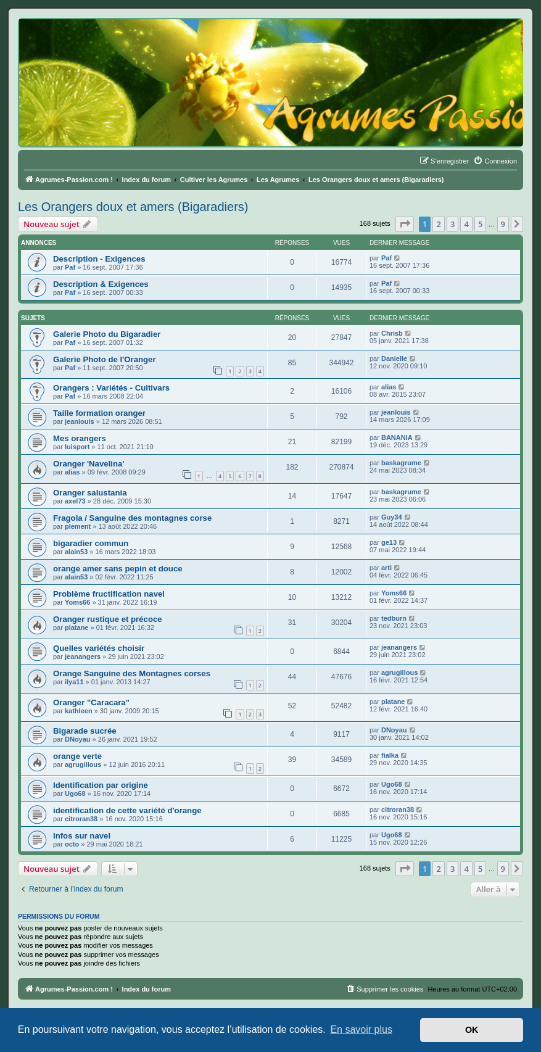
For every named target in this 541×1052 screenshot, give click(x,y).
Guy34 (391, 517)
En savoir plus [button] (361, 1029)
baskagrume (401, 462)
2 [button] (438, 224)
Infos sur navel (81, 835)
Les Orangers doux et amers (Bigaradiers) (133, 206)
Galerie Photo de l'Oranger (104, 359)
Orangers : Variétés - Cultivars (111, 387)
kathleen (79, 710)
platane (77, 627)
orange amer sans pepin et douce (118, 568)
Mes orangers (79, 438)
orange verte (77, 756)
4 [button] (466, 224)
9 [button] (503, 224)
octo (72, 844)
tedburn (394, 618)
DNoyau (78, 739)
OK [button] (472, 1030)
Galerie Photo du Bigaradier (106, 334)
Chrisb (392, 333)
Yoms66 (77, 602)
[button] (404, 224)
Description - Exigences (99, 258)
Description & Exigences (101, 284)
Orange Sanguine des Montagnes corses (131, 673)
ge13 (389, 542)
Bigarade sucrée (85, 730)
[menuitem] (495, 161)
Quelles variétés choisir (98, 648)
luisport (77, 446)
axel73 (75, 501)
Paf (70, 267)
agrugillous (399, 672)
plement (78, 526)
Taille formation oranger (99, 413)
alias (388, 387)
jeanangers (83, 656)
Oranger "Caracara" (91, 702)
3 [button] (452, 224)
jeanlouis (79, 421)
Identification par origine (100, 785)
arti (386, 567)
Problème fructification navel (109, 593)
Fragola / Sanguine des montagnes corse (132, 518)
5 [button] (480, 224)
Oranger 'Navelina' (88, 463)
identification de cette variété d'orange (127, 810)
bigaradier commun (90, 543)
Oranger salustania (89, 492)
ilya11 (74, 681)
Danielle (394, 358)
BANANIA (397, 437)
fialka (390, 755)
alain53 (76, 551)
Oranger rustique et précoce (107, 619)
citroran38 (81, 818)
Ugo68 (75, 793)
